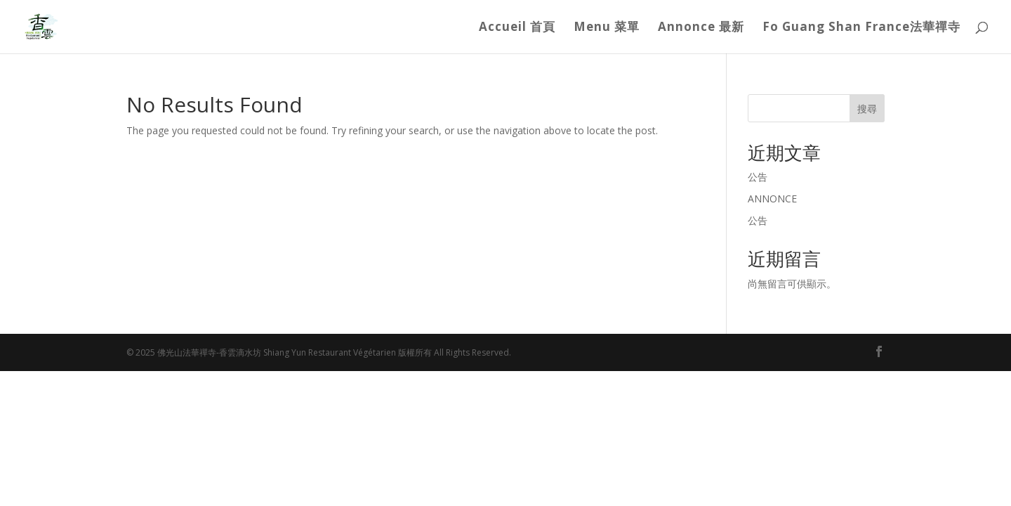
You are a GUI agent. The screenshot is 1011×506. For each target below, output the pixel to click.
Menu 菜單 (607, 28)
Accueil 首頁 (517, 28)
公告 (757, 176)
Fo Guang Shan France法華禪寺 (861, 28)
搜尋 (867, 108)
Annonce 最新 (701, 28)
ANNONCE (772, 198)
